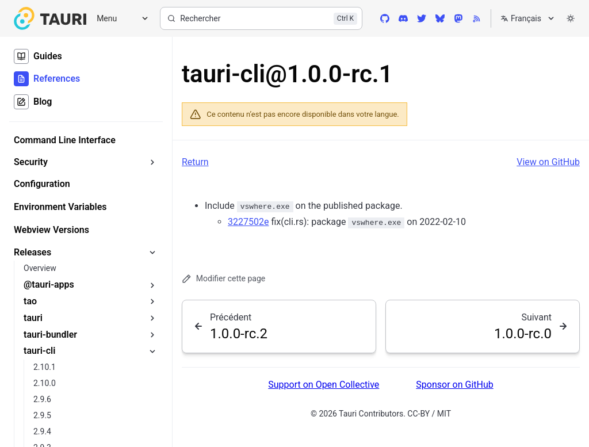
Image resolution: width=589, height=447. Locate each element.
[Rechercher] (261, 18)
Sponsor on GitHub (454, 384)
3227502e (248, 221)
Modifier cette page (223, 279)
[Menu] (118, 19)
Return (195, 161)
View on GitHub (548, 161)
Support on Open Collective (323, 384)
